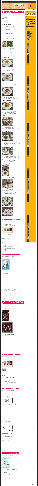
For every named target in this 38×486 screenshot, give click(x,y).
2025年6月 (28, 55)
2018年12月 (28, 131)
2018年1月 (28, 142)
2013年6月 (28, 196)
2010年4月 (28, 233)
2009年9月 (28, 240)
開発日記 (12, 455)
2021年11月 (28, 97)
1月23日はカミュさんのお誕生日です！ (11, 254)
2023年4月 (28, 80)
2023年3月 (28, 81)
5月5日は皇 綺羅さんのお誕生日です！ (30, 23)
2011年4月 (28, 221)
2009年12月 (28, 237)
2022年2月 (28, 94)
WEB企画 (28, 37)
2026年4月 (28, 45)
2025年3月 (28, 58)
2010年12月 (28, 225)
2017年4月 (28, 151)
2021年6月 (28, 102)
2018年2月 (28, 141)
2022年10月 (28, 86)
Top (3, 1)
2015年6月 (28, 172)
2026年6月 (28, 43)
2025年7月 (28, 54)
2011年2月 (28, 223)
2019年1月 (28, 130)
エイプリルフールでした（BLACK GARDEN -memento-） (30, 27)
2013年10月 (28, 192)
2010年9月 (28, 228)
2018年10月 (28, 133)
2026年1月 (28, 48)
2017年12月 (28, 143)
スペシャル (28, 32)
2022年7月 (28, 89)
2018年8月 (28, 135)
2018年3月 (28, 140)
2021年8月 (28, 100)
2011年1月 (28, 224)
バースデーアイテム (6, 192)
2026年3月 (28, 46)
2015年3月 (28, 175)
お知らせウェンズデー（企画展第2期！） (11, 354)
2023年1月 (28, 83)
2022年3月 (28, 93)
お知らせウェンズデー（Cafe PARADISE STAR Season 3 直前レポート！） (12, 12)
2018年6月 (28, 137)
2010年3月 (28, 234)
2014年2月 (28, 188)
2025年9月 (28, 52)
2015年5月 (28, 173)
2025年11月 (28, 50)
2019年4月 (28, 127)
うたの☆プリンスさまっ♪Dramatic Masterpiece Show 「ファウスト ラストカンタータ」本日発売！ (13, 302)
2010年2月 (28, 235)
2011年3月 (28, 222)
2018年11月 (28, 132)
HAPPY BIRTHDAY (13, 256)
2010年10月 (28, 227)
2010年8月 (28, 229)
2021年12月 (28, 96)
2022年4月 (28, 92)
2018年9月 (28, 134)
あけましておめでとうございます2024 (10, 453)
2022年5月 (28, 91)
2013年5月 (28, 197)
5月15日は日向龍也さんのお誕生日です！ (30, 21)
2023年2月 (28, 82)
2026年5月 (28, 44)
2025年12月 (28, 49)
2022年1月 (28, 95)
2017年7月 (28, 148)
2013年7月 (28, 195)
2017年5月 (28, 150)
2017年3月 (28, 152)
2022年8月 (28, 88)
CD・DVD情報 (28, 35)
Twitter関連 (28, 38)
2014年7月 (28, 183)
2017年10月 (28, 145)
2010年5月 (28, 232)
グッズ (10, 192)
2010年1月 (28, 236)
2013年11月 (28, 191)
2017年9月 (28, 146)
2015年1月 (28, 177)
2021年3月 (28, 105)
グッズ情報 (28, 34)
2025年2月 (28, 59)
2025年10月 (28, 51)
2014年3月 (28, 187)
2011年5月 (28, 220)
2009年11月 (28, 238)
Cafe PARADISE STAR (4, 17)
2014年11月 (28, 179)
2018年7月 (28, 136)
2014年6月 (28, 184)
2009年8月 (28, 241)
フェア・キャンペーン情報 (30, 36)
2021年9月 (28, 99)
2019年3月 (28, 128)
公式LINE (3, 440)
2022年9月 (28, 87)
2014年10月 (28, 180)
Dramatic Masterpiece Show (5, 335)
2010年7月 (28, 230)
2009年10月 (28, 239)
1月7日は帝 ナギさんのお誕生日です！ (10, 388)
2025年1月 (28, 60)
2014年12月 (28, 178)
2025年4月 (28, 57)
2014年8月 (28, 182)
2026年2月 (28, 47)
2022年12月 (28, 84)
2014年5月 (28, 185)
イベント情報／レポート (14, 221)
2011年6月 (28, 219)
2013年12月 (28, 190)
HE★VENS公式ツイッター (5, 433)
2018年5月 (28, 138)
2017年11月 (28, 144)
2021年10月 (28, 98)
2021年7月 (28, 101)
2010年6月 (28, 231)
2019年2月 (28, 129)
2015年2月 (28, 176)
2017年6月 (28, 149)
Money (35, 484)
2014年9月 (28, 181)
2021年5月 (28, 103)
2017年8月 (28, 147)
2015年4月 (28, 174)
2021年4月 (28, 104)
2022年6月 (28, 90)
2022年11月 (28, 85)
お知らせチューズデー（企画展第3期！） (11, 219)
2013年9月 (28, 193)
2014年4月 (28, 186)
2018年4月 (28, 139)
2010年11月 (28, 226)
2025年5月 (28, 56)
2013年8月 (28, 194)
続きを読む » (3, 251)
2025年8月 (28, 53)
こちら (4, 421)
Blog (6, 1)
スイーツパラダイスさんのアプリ (9, 48)
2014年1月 (28, 189)
